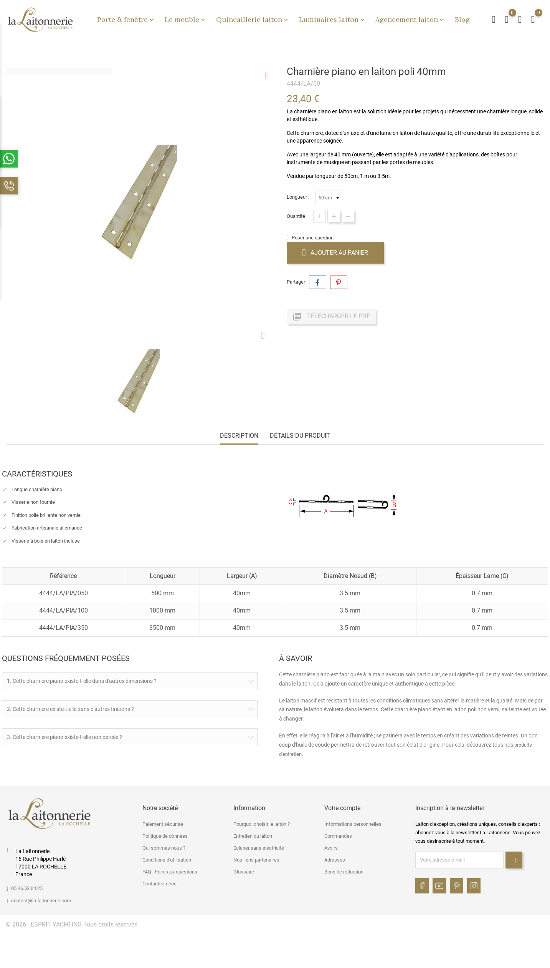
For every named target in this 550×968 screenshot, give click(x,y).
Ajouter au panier (335, 252)
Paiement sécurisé (162, 823)
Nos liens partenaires (256, 859)
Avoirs (331, 847)
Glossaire (243, 870)
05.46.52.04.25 (27, 887)
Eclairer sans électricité (258, 847)
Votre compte (342, 806)
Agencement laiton (410, 19)
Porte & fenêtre (126, 19)
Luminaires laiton (332, 19)
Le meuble (186, 19)
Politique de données (165, 835)
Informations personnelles (353, 823)
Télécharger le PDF (331, 316)
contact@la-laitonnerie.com (41, 899)
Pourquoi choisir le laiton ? (261, 823)
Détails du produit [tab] (300, 435)
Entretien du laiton (252, 835)
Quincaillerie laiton (253, 19)
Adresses (334, 859)
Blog (462, 19)
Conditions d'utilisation (166, 859)
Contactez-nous (159, 882)
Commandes (338, 835)
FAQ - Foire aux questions (169, 870)
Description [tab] (239, 435)
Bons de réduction (343, 870)
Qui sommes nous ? (163, 847)
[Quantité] (319, 216)
